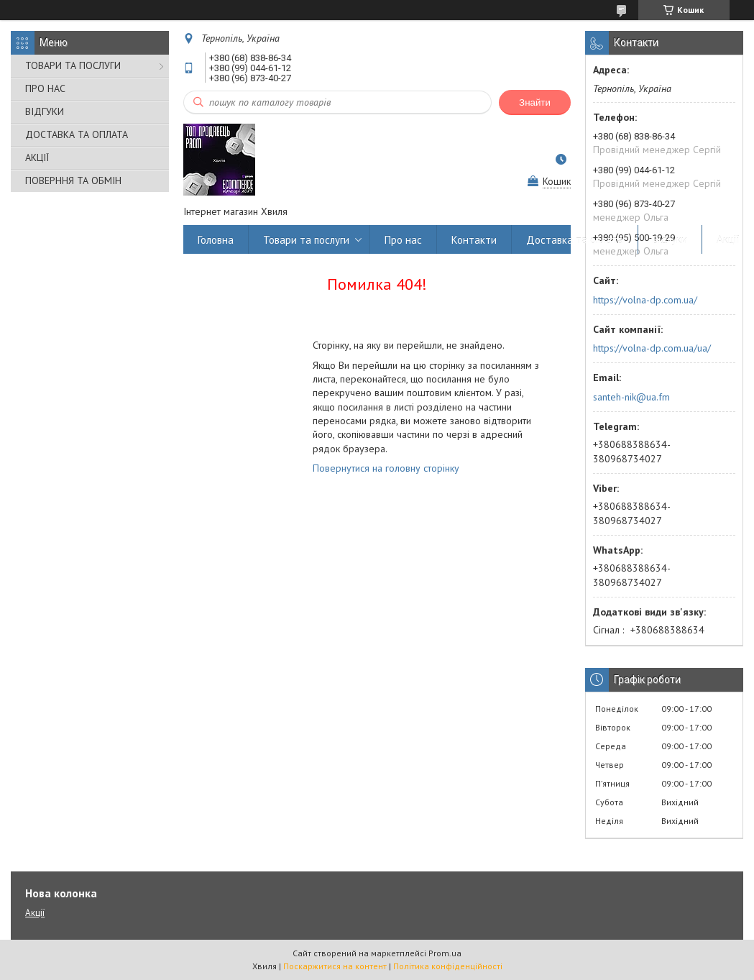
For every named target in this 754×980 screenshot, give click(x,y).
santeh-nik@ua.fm (631, 396)
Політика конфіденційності (447, 966)
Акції (728, 239)
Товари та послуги (306, 239)
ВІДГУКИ (44, 111)
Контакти (474, 239)
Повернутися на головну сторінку (386, 468)
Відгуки (670, 239)
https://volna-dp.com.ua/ (645, 299)
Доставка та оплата (574, 239)
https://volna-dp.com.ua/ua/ (652, 348)
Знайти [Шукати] (535, 102)
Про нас (403, 239)
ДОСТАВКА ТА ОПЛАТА (76, 134)
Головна (216, 239)
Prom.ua (444, 953)
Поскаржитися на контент (335, 966)
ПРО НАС (45, 88)
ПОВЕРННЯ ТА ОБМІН (73, 180)
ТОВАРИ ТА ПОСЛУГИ (73, 65)
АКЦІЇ (37, 157)
